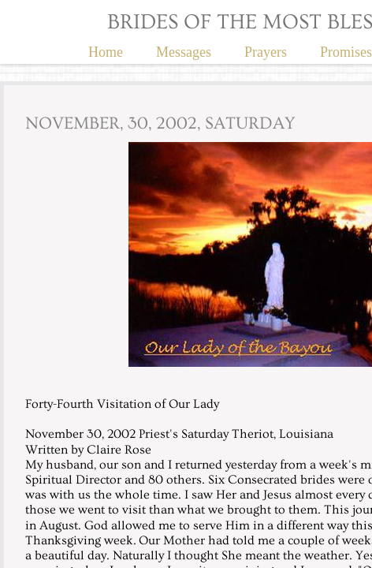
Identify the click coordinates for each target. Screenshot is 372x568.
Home (105, 52)
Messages (183, 52)
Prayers (265, 52)
